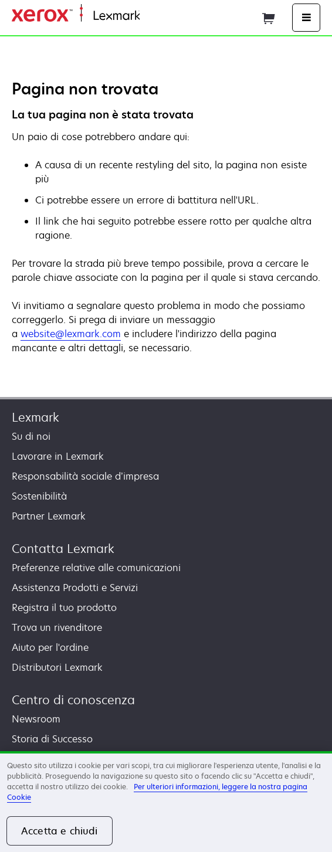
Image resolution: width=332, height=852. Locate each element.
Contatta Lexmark (63, 548)
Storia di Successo (52, 738)
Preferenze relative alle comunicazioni (96, 567)
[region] (166, 801)
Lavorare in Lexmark (58, 456)
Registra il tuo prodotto (64, 607)
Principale (159, 16)
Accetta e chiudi (59, 830)
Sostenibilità (39, 496)
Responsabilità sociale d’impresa (85, 476)
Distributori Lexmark (57, 667)
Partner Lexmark (49, 516)
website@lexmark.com (71, 333)
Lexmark (35, 417)
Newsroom (36, 718)
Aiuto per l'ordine (50, 647)
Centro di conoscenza (73, 700)
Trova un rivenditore (57, 627)
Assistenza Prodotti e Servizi (75, 587)
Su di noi (31, 436)
